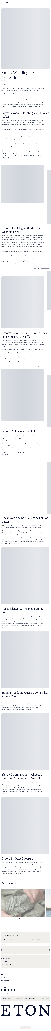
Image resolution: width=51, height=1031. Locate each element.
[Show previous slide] (35, 162)
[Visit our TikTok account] (8, 990)
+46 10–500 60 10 (5, 961)
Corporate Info (25, 983)
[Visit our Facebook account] (14, 990)
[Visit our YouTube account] (5, 990)
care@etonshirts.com (6, 964)
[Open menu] (28, 1027)
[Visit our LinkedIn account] (11, 990)
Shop (25, 971)
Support (25, 974)
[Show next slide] (45, 162)
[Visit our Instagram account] (1, 990)
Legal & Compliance (25, 980)
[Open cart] (25, 1027)
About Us (25, 977)
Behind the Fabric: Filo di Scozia (13, 919)
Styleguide (5, 6)
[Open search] (22, 1027)
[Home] (25, 1010)
